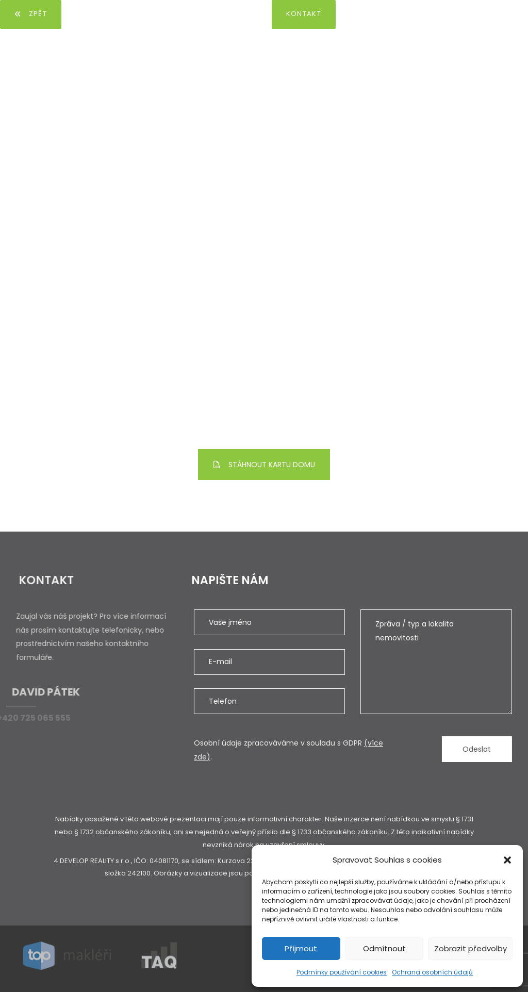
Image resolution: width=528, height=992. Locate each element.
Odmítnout (384, 948)
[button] (507, 860)
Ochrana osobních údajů (432, 972)
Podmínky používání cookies (341, 972)
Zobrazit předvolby (470, 948)
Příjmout (301, 948)
